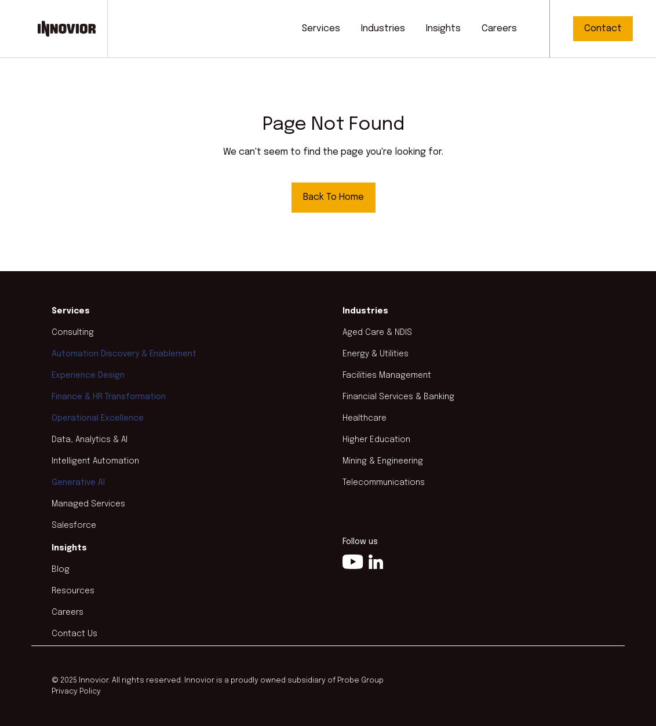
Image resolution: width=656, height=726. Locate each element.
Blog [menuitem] (61, 570)
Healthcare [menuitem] (364, 418)
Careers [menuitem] (67, 612)
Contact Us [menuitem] (74, 634)
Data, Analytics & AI (89, 440)
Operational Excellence (98, 418)
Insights (443, 29)
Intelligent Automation (95, 461)
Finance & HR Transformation (109, 397)
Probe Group (360, 680)
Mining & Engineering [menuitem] (382, 461)
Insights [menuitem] (69, 548)
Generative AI (78, 483)
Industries (383, 29)
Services (321, 29)
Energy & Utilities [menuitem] (375, 354)
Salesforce (74, 525)
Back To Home (333, 197)
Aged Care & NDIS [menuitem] (377, 333)
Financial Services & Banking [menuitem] (398, 397)
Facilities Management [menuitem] (386, 375)
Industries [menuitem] (365, 311)
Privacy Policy (76, 691)
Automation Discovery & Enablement (124, 354)
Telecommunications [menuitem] (383, 483)
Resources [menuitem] (73, 591)
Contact (603, 29)
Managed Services (88, 504)
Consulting (73, 333)
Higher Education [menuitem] (376, 440)
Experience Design (88, 375)
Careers (499, 29)
